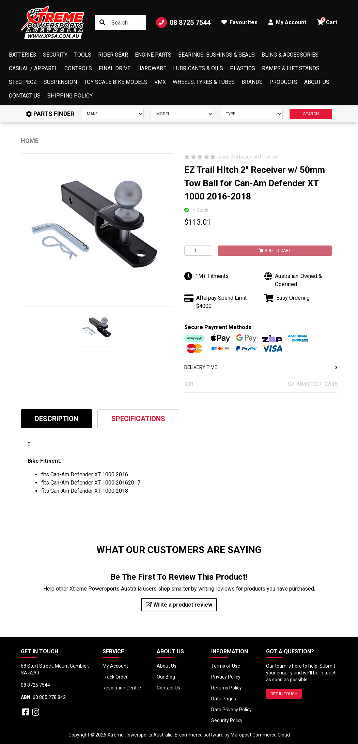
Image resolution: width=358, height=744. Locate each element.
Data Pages (223, 698)
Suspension (60, 82)
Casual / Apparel (33, 68)
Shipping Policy (70, 95)
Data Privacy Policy (231, 709)
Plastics (242, 68)
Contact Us (25, 95)
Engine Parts (153, 54)
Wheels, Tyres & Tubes (204, 82)
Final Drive (114, 68)
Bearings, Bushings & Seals (216, 54)
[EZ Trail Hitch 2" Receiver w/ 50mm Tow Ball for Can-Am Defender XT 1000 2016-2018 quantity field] (198, 250)
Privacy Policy (225, 677)
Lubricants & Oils (198, 68)
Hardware (151, 68)
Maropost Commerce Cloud (260, 735)
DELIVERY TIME (261, 367)
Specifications (138, 419)
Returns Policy (226, 687)
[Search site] (102, 22)
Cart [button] (327, 21)
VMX (160, 82)
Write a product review (179, 604)
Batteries (22, 54)
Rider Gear (113, 54)
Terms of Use (225, 666)
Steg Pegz (23, 82)
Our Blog (166, 677)
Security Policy (227, 720)
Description (56, 419)
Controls (78, 68)
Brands (252, 82)
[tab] (56, 418)
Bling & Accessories (290, 54)
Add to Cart (275, 250)
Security (55, 54)
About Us (316, 82)
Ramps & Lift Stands (291, 68)
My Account (115, 666)
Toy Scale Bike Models (115, 82)
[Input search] (120, 22)
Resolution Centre (122, 687)
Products (283, 82)
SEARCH (311, 113)
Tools (82, 54)
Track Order (115, 677)
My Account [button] (287, 22)
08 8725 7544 (183, 22)
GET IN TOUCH (283, 693)
